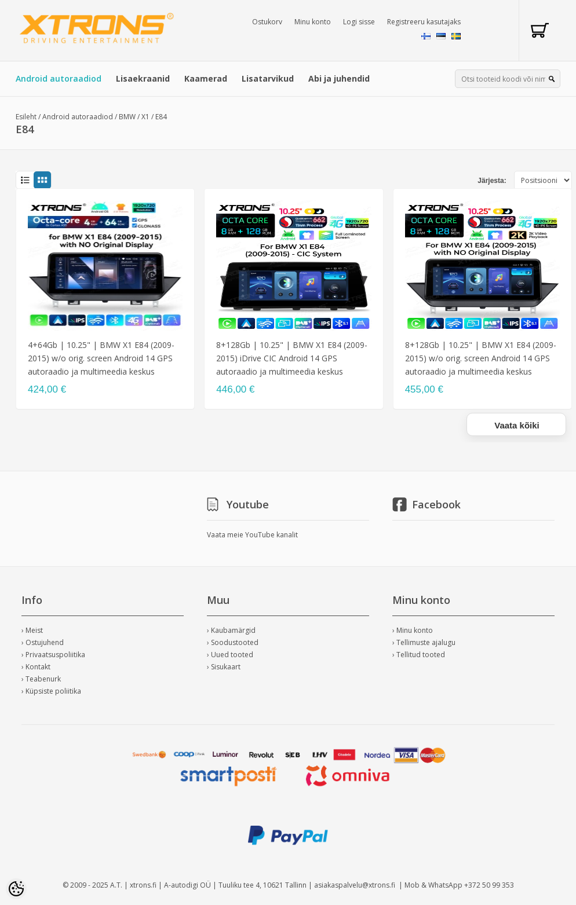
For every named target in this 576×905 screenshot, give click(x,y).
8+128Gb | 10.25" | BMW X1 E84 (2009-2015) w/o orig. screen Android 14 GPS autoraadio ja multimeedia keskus (480, 358)
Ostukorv (267, 22)
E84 (161, 117)
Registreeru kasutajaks (424, 22)
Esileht (26, 117)
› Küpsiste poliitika (51, 691)
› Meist (32, 630)
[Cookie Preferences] (16, 888)
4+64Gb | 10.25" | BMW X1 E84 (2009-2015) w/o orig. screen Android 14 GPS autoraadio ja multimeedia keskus (101, 358)
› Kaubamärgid (231, 630)
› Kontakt (35, 667)
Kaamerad (205, 78)
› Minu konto (412, 630)
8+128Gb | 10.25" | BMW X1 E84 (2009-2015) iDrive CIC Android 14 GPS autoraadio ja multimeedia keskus (291, 358)
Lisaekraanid (143, 78)
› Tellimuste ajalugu (423, 642)
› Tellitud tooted (418, 654)
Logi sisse (359, 22)
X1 (145, 117)
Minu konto (312, 22)
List (25, 180)
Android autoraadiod (58, 78)
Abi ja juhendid (339, 78)
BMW (127, 117)
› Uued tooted (230, 654)
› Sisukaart (223, 667)
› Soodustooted (232, 642)
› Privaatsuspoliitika (53, 654)
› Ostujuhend (42, 642)
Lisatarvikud (268, 78)
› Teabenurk (41, 679)
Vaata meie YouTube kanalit (252, 535)
